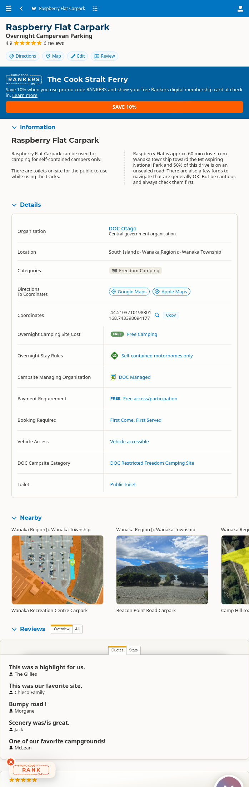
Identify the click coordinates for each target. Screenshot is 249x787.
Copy (171, 313)
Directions (172, 33)
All (77, 628)
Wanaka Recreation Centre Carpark (49, 609)
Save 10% (222, 102)
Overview (61, 628)
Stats (77, 649)
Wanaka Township (71, 528)
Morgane (232, 678)
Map (203, 33)
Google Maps (129, 290)
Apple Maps (170, 290)
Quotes (61, 649)
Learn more (86, 105)
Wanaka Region (28, 528)
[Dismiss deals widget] (10, 762)
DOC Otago (122, 227)
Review (224, 45)
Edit (227, 33)
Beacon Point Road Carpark (146, 609)
